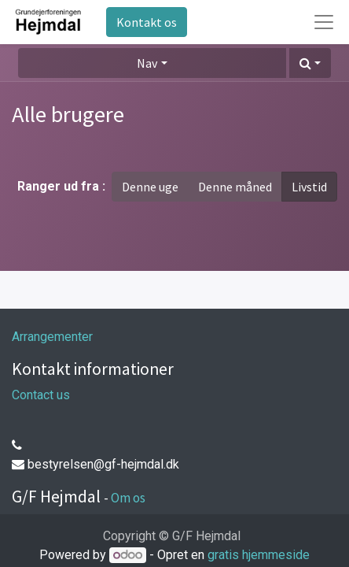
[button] (310, 63)
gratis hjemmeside (259, 554)
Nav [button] (147, 63)
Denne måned (235, 187)
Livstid (309, 187)
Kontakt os (146, 22)
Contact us (41, 394)
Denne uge (150, 187)
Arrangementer (52, 336)
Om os (128, 497)
